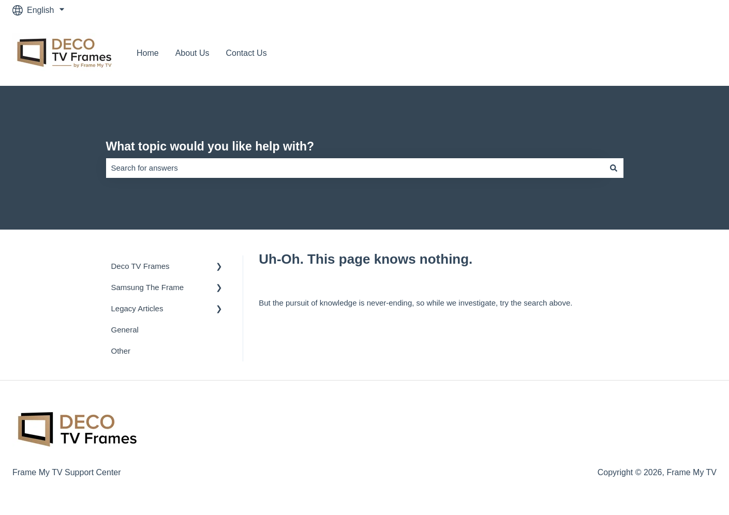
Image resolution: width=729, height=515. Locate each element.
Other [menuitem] (121, 350)
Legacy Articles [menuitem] (137, 308)
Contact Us (246, 53)
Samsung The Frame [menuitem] (147, 287)
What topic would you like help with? (210, 146)
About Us (192, 53)
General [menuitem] (125, 329)
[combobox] (355, 167)
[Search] (613, 167)
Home (148, 53)
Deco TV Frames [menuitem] (140, 266)
